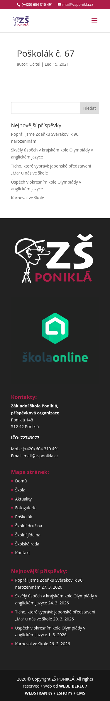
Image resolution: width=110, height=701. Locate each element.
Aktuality (23, 499)
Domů (21, 481)
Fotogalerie (26, 507)
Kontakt (22, 552)
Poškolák (23, 516)
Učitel (34, 64)
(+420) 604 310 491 (38, 4)
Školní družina (28, 526)
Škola (20, 490)
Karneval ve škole (27, 197)
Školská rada (27, 544)
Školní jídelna (27, 535)
